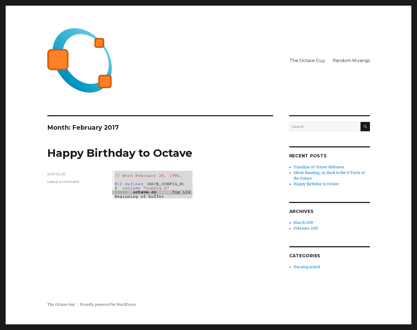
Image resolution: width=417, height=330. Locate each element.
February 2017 (306, 228)
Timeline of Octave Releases (319, 167)
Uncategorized (307, 267)
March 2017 (303, 222)
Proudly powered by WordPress (108, 304)
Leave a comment (63, 181)
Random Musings (351, 60)
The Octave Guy (307, 60)
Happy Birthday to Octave (119, 152)
